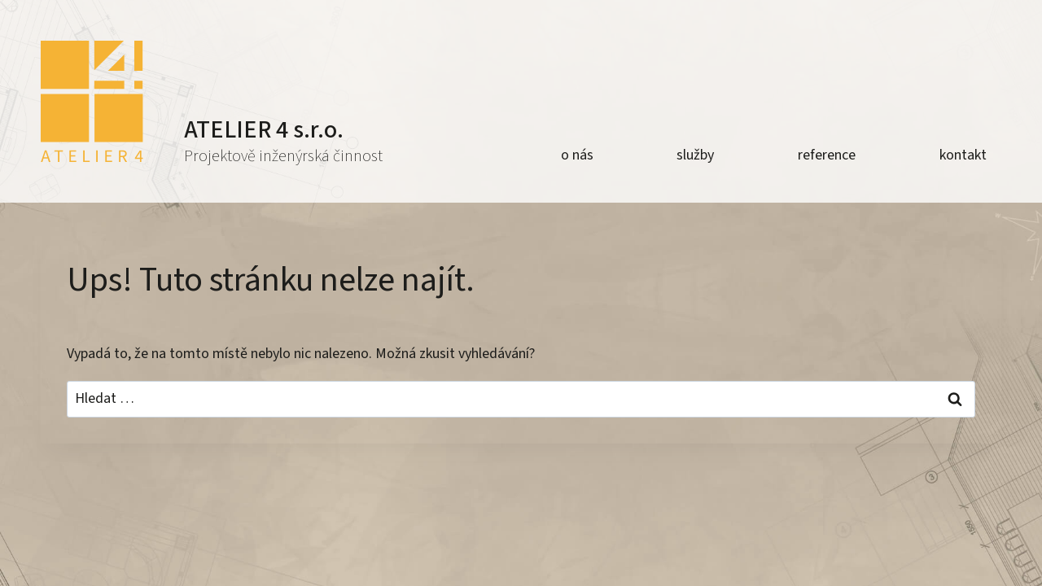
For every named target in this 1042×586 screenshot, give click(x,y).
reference (827, 155)
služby (695, 155)
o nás (577, 155)
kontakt (963, 155)
